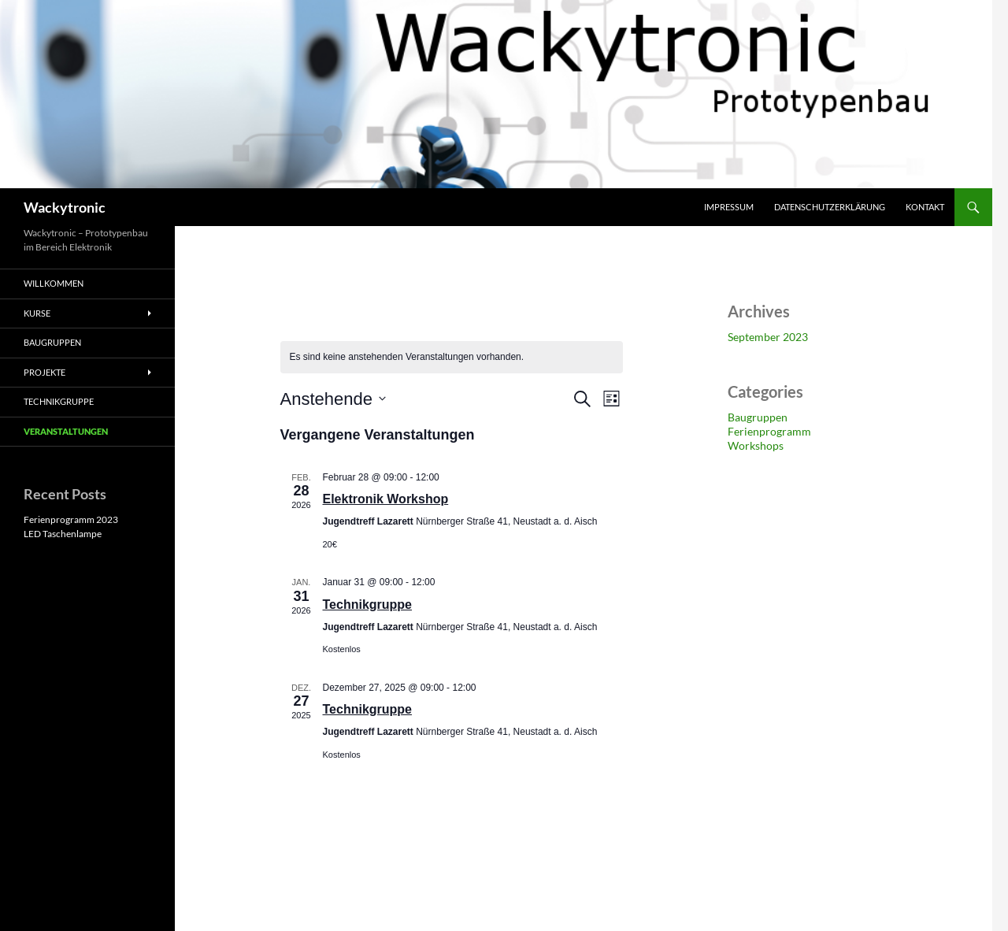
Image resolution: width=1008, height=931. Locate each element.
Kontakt (925, 207)
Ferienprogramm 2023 (71, 519)
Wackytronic (65, 207)
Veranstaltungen (66, 431)
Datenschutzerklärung (829, 207)
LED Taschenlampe (63, 534)
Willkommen (53, 283)
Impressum (729, 207)
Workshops (756, 445)
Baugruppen (758, 417)
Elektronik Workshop (386, 499)
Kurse (37, 313)
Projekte (44, 372)
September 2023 (768, 336)
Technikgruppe (368, 604)
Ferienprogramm (769, 431)
